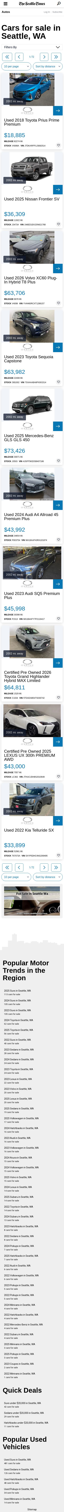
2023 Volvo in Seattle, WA (18, 1091)
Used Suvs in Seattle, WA (17, 1461)
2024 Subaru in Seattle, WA (18, 1218)
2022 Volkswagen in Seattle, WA (21, 1277)
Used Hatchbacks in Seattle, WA (21, 1481)
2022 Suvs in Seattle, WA (17, 1041)
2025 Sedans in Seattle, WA (19, 1110)
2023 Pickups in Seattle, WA (19, 1287)
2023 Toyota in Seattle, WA (18, 1071)
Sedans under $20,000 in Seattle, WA (24, 1415)
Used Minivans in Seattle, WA (19, 1501)
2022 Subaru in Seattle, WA (18, 1336)
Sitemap (32, 1509)
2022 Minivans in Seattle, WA (19, 1375)
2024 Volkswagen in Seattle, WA (21, 1169)
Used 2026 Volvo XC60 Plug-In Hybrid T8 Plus (30, 280)
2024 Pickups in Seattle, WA (19, 1248)
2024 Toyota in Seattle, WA (18, 1022)
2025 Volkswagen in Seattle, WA (21, 1120)
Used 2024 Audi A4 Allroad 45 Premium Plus (31, 517)
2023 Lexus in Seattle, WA (18, 1081)
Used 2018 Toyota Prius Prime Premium (31, 122)
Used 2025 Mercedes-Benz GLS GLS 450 (29, 438)
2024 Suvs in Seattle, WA (17, 1002)
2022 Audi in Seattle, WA (17, 1267)
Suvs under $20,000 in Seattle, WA (22, 1405)
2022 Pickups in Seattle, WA (19, 1297)
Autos (6, 12)
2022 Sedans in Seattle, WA (19, 1238)
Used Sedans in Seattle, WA (19, 1471)
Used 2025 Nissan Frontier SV (31, 199)
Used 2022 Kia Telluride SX (29, 830)
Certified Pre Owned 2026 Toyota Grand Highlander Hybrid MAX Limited (27, 676)
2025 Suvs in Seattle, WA (17, 992)
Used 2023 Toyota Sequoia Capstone (28, 359)
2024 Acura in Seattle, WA (18, 1159)
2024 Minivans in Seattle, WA (19, 1307)
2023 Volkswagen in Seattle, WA (21, 1149)
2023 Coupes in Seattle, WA (19, 1366)
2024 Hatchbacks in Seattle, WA (21, 1130)
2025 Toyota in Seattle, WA (18, 1032)
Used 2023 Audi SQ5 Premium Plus (32, 596)
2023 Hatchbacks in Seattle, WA (21, 1228)
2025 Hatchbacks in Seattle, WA (21, 1257)
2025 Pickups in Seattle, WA (19, 1356)
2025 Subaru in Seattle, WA (18, 1199)
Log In (47, 12)
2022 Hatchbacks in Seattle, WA (21, 1316)
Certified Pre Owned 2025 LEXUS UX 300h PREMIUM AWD (29, 755)
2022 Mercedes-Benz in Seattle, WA (23, 1326)
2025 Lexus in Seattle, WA (18, 1100)
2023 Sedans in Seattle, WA (19, 1051)
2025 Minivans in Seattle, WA (19, 1346)
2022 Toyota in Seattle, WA (18, 1208)
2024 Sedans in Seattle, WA (19, 1061)
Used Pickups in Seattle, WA (19, 1491)
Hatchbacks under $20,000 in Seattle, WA (26, 1424)
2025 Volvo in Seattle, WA (18, 1179)
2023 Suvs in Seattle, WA (17, 1012)
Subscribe (57, 12)
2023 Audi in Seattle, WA (17, 1140)
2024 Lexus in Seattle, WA (18, 1189)
